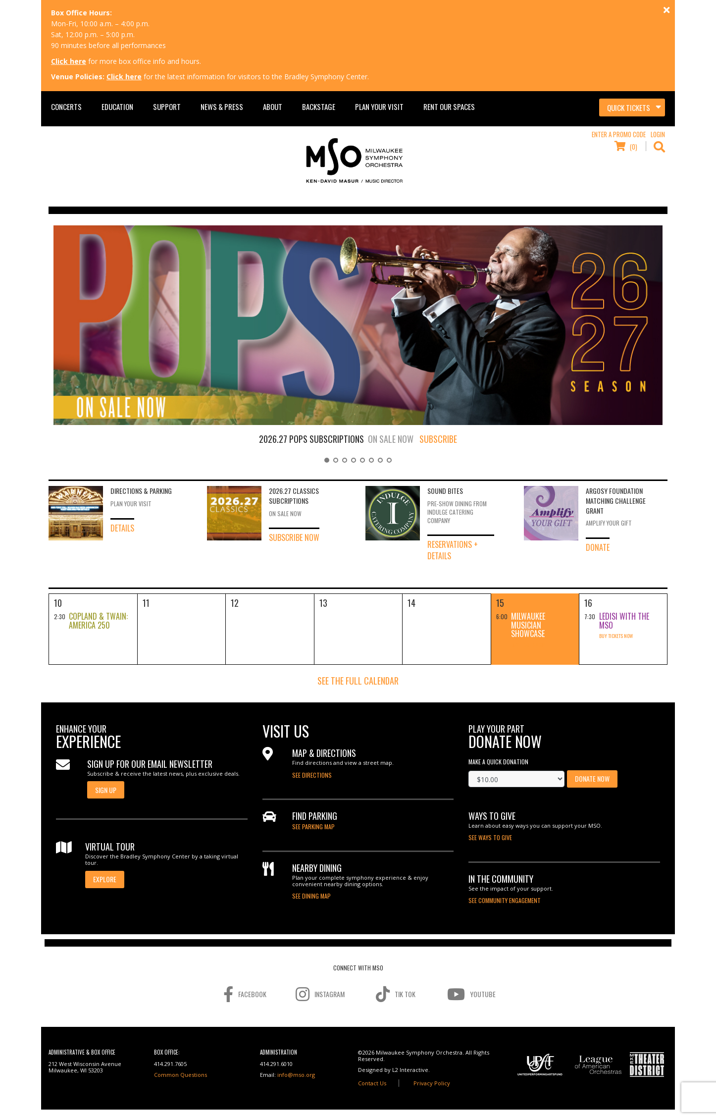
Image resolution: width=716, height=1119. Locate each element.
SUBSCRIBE (438, 438)
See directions (312, 775)
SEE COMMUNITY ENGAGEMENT (504, 900)
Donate (598, 547)
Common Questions (180, 1074)
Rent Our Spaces (449, 106)
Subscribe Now (294, 537)
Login (658, 134)
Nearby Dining (317, 867)
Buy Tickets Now (528, 644)
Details (122, 527)
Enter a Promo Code (619, 134)
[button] (326, 460)
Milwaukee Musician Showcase (528, 624)
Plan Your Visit (379, 106)
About (272, 106)
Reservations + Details (452, 549)
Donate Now (592, 778)
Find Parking (314, 815)
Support (167, 106)
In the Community (500, 878)
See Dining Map (311, 896)
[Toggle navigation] (632, 107)
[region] (358, 342)
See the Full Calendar (358, 680)
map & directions (324, 752)
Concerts (66, 106)
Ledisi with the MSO (624, 620)
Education (117, 106)
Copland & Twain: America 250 (98, 620)
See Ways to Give (490, 837)
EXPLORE (104, 879)
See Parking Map (313, 826)
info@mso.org (296, 1074)
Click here (68, 61)
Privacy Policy (431, 1083)
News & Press (222, 106)
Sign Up (105, 790)
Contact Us (372, 1083)
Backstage (318, 106)
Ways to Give (491, 815)
